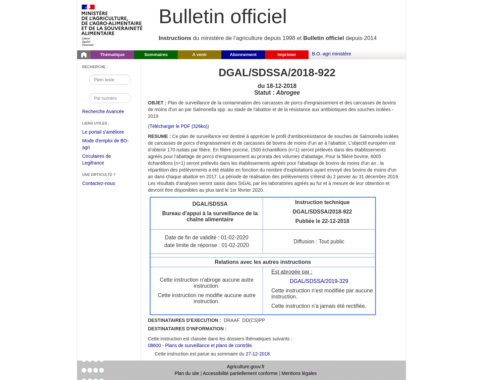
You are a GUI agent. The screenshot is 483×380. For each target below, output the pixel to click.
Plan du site (187, 373)
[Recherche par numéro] (110, 98)
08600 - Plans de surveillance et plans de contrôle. (200, 345)
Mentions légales (299, 373)
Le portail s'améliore (108, 132)
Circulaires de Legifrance (101, 160)
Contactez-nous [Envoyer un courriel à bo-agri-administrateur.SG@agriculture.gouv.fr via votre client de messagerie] (98, 183)
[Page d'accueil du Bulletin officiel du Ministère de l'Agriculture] (84, 54)
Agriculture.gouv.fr (246, 366)
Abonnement (243, 54)
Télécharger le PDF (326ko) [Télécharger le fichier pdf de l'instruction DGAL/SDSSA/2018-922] (179, 126)
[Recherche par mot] (110, 80)
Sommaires (156, 54)
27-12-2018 (258, 354)
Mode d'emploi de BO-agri (105, 145)
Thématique (112, 54)
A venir (199, 54)
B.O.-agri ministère (331, 53)
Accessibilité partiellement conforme (240, 373)
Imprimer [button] (286, 54)
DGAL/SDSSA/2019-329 (319, 281)
